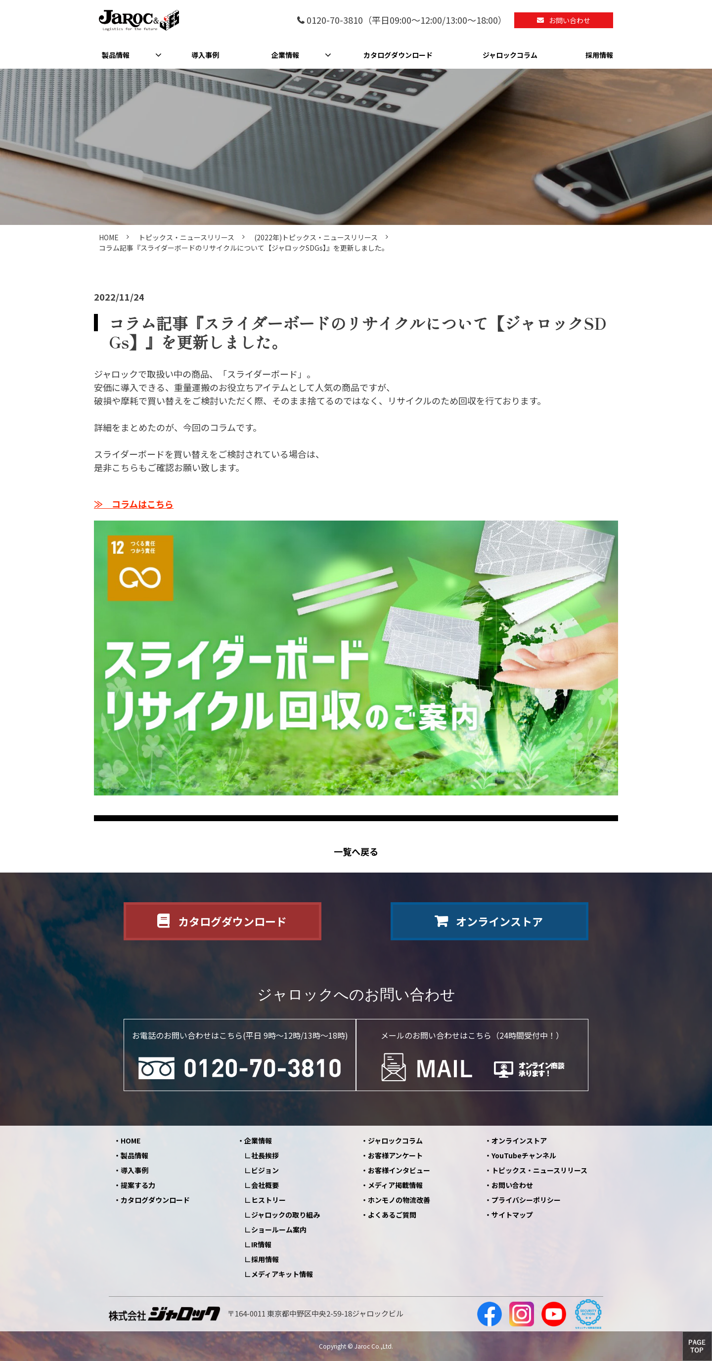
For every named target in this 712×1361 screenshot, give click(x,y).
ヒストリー (268, 1200)
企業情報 (285, 55)
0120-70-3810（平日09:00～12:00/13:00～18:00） (407, 20)
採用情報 (599, 55)
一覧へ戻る (356, 851)
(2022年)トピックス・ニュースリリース (316, 237)
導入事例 (205, 55)
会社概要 (265, 1185)
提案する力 (138, 1185)
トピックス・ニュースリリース (186, 237)
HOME (109, 237)
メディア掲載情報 (395, 1185)
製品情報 (116, 55)
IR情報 (261, 1244)
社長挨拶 (265, 1155)
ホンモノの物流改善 (399, 1200)
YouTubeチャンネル (523, 1155)
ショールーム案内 (279, 1229)
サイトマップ (512, 1215)
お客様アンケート (395, 1155)
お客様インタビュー (399, 1170)
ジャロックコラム (510, 55)
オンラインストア (499, 921)
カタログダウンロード (398, 55)
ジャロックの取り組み (285, 1215)
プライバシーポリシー (526, 1200)
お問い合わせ (569, 20)
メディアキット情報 (282, 1274)
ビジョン (265, 1170)
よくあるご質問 (392, 1215)
